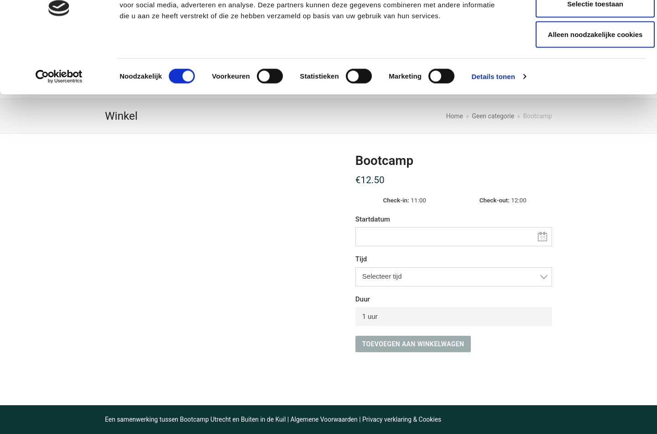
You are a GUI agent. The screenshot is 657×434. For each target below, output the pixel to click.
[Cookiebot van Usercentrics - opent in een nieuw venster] (59, 127)
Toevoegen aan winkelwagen (413, 344)
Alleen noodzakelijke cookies (580, 85)
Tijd (361, 259)
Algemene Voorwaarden (324, 419)
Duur (362, 299)
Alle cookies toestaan (580, 24)
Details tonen (493, 127)
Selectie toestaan (581, 54)
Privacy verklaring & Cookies (401, 419)
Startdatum (372, 219)
